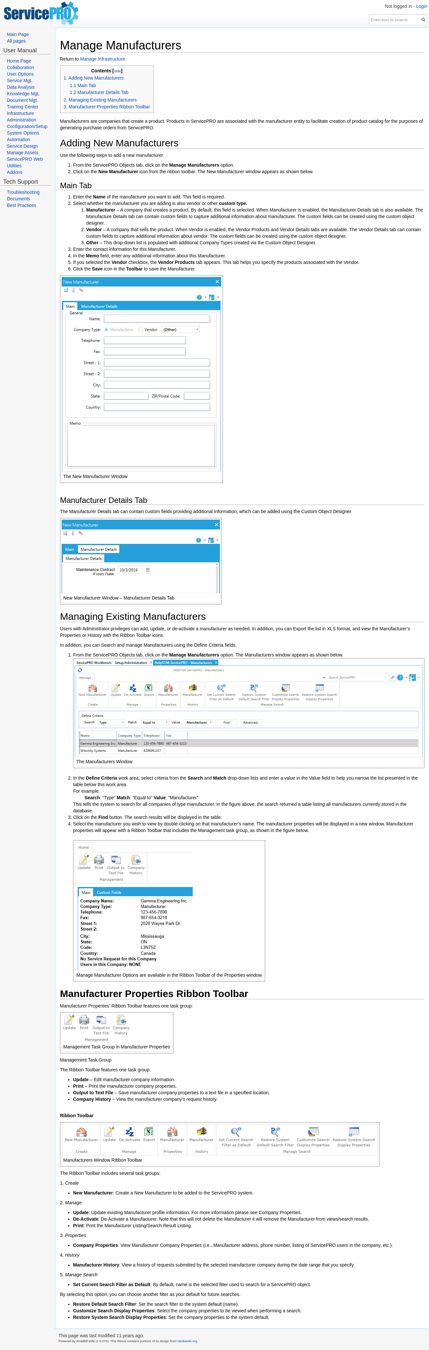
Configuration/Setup (27, 126)
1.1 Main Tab (83, 85)
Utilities (14, 165)
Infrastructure (20, 113)
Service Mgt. (19, 80)
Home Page (19, 61)
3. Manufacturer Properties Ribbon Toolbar (107, 106)
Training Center (22, 106)
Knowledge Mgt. (23, 93)
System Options (23, 133)
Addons (14, 172)
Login (421, 6)
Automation (18, 139)
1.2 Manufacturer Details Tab (99, 92)
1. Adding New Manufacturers (94, 78)
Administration (21, 119)
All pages (16, 41)
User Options (20, 74)
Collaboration (20, 67)
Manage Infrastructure (102, 59)
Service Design (22, 146)
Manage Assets (22, 152)
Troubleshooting (23, 192)
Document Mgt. (22, 100)
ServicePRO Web (25, 159)
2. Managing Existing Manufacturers (100, 99)
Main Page (18, 34)
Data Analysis (21, 87)
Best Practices (21, 205)
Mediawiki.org (187, 1341)
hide (117, 71)
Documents (18, 198)
